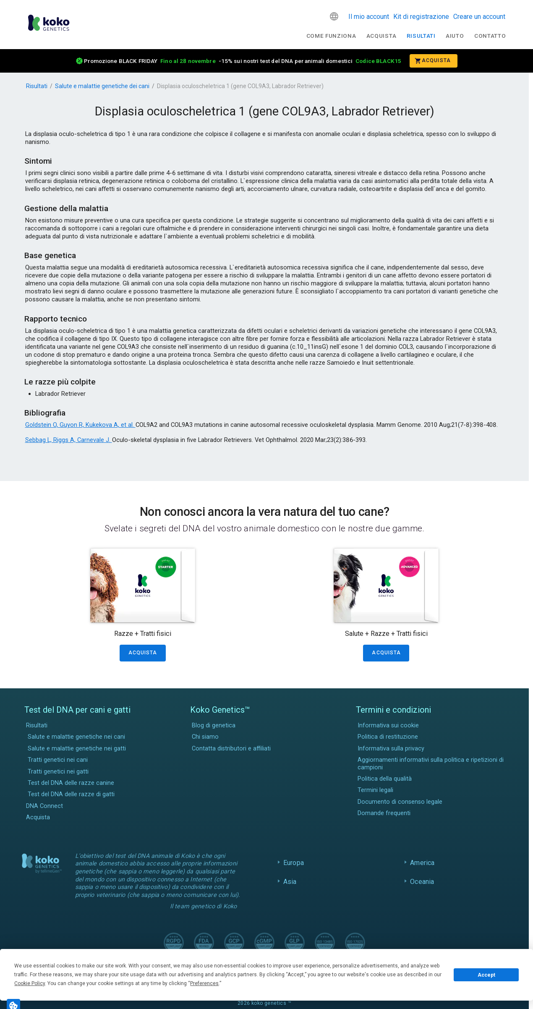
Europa (293, 863)
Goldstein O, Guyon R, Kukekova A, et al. (80, 425)
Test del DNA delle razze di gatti (71, 794)
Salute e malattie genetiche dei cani (102, 86)
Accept (486, 975)
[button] (334, 16)
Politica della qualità (385, 778)
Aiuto (455, 35)
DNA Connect (44, 806)
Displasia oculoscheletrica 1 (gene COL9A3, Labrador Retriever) (240, 86)
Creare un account (479, 17)
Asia (290, 882)
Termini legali (375, 790)
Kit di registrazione (421, 17)
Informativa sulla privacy (391, 748)
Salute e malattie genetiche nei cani (76, 736)
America (422, 863)
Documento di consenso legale (400, 801)
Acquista (381, 35)
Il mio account (368, 17)
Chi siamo (205, 736)
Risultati (421, 35)
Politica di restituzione (388, 736)
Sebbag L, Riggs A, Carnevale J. (68, 440)
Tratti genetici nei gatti (58, 771)
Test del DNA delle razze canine (71, 783)
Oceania (422, 882)
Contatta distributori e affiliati (231, 748)
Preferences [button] (204, 983)
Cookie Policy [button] (29, 983)
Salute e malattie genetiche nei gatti (77, 748)
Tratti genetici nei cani (58, 759)
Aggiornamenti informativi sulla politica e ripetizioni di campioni (431, 763)
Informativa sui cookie (388, 725)
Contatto (490, 35)
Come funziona (331, 35)
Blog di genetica (213, 725)
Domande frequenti (384, 813)
